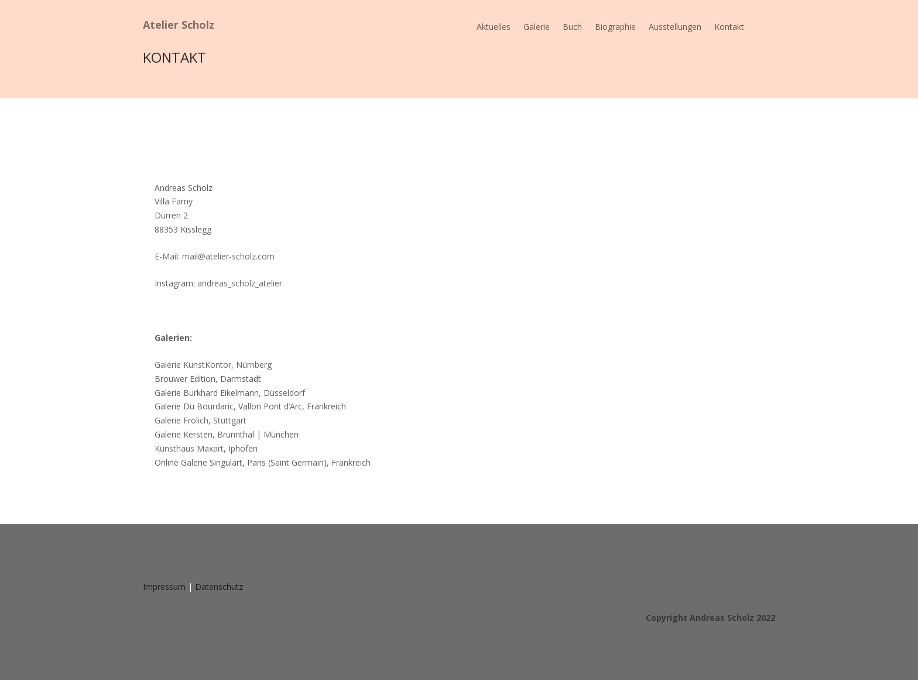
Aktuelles (494, 27)
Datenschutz (219, 586)
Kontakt (729, 27)
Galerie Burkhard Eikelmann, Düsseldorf (230, 392)
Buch (572, 27)
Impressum (164, 586)
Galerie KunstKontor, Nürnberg (213, 364)
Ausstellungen (675, 27)
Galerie (536, 27)
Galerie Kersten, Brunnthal (227, 434)
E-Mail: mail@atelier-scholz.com (215, 256)
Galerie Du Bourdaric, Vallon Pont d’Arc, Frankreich (250, 406)
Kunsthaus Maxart (189, 448)
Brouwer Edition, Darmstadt (208, 378)
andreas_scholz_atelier (239, 283)
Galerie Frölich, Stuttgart (200, 420)
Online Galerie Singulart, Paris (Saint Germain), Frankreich (263, 462)
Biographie (615, 27)
